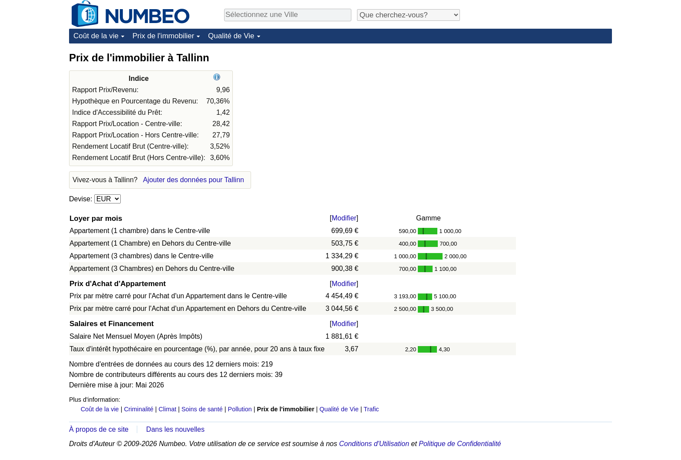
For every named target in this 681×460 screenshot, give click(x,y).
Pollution (240, 409)
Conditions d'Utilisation (374, 443)
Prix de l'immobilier (163, 36)
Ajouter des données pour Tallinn (193, 179)
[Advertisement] (547, 105)
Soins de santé (202, 409)
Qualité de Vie (231, 36)
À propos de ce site (99, 429)
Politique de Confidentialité (460, 443)
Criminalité (138, 409)
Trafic (371, 409)
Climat (167, 409)
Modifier (344, 218)
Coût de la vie (96, 36)
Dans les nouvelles (175, 429)
